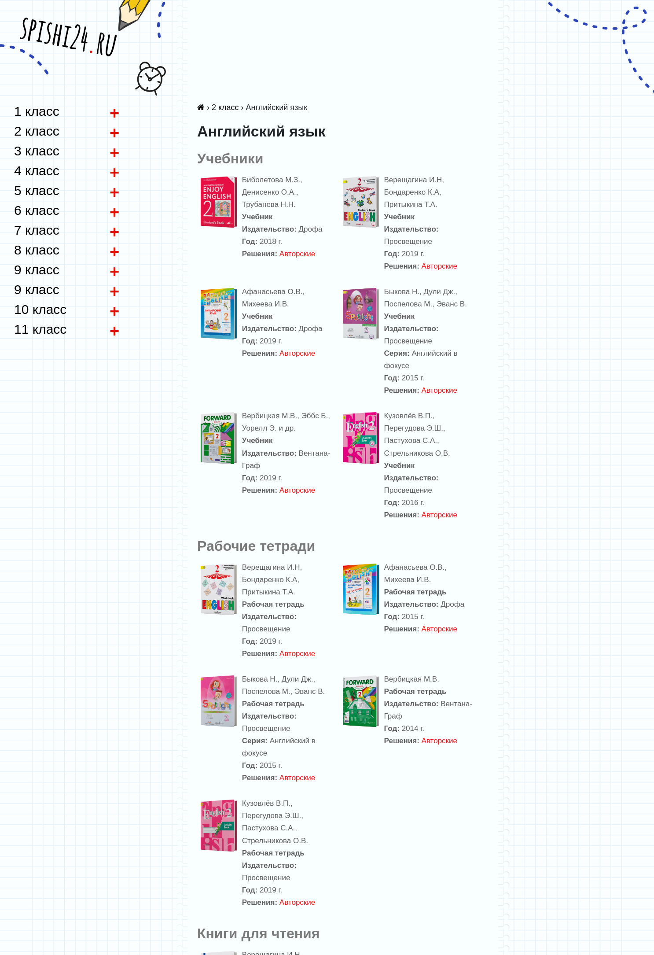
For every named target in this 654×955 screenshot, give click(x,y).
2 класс (225, 107)
